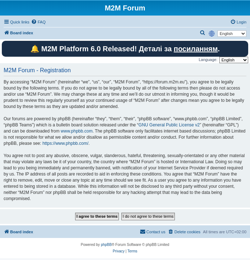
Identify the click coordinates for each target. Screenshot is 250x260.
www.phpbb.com (76, 131)
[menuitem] (38, 22)
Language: (208, 59)
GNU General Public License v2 (168, 124)
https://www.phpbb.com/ (65, 143)
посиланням (196, 49)
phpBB (106, 245)
